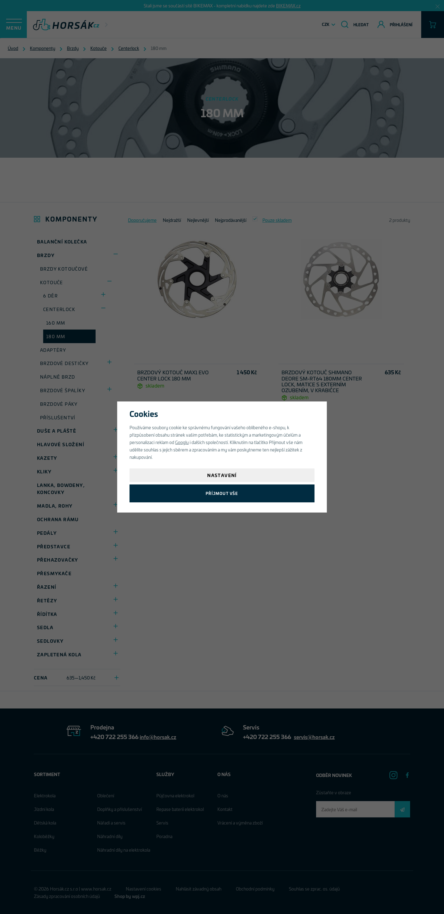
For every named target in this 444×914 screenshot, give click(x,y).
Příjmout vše (222, 493)
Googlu (182, 442)
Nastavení (222, 475)
